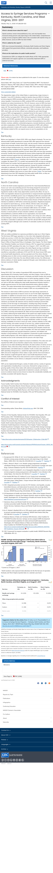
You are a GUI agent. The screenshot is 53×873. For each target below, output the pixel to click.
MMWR (5, 690)
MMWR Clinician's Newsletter (12, 710)
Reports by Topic (8, 694)
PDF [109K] (17, 676)
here (9, 79)
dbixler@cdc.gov (28, 408)
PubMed (47, 461)
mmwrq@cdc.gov (41, 656)
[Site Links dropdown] (50, 3)
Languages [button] (6, 744)
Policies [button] (4, 740)
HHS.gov (3, 763)
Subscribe (6, 722)
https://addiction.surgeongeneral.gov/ (16, 499)
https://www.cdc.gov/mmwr (18, 650)
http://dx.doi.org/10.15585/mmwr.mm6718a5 (16, 626)
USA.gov (9, 763)
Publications (6, 698)
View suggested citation (8, 92)
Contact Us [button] (6, 730)
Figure (17, 159)
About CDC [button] (6, 735)
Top (2, 132)
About (5, 718)
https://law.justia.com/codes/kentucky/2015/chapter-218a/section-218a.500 (25, 439)
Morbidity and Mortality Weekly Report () (15, 7)
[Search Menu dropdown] (46, 3)
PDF (8, 71)
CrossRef (39, 461)
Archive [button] (4, 749)
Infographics (6, 702)
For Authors (6, 714)
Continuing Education (9, 706)
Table (39, 171)
